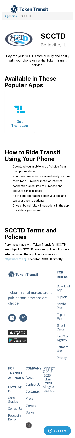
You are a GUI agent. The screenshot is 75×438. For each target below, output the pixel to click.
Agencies (11, 16)
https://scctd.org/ (16, 259)
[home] (29, 9)
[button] (61, 9)
